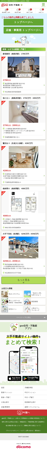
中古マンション (30, 392)
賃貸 (2, 387)
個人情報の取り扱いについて (14, 425)
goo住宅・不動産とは (8, 418)
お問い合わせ (29, 430)
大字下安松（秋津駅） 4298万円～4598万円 (21, 234)
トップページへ (23, 22)
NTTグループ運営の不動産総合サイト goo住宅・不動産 (15, 1)
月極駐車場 (29, 387)
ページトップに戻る (23, 317)
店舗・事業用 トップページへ (23, 30)
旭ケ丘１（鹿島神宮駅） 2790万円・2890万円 (21, 98)
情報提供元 (23, 422)
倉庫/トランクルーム (32, 407)
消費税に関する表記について (32, 425)
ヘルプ (22, 430)
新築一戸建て (6, 397)
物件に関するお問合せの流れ (10, 422)
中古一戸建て (29, 397)
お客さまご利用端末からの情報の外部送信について (29, 418)
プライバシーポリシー (12, 430)
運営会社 (37, 430)
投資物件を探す (30, 402)
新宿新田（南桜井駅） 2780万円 (16, 54)
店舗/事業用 (5, 407)
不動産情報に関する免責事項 (36, 422)
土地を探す (5, 402)
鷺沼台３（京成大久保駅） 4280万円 (18, 143)
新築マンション (6, 392)
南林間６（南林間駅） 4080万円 (16, 189)
